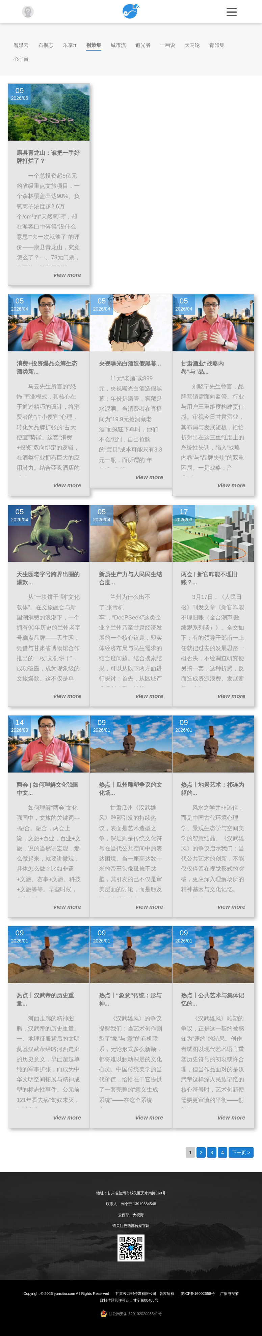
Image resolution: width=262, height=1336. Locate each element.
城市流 (118, 45)
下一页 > (241, 1152)
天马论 (192, 45)
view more (67, 275)
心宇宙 (21, 59)
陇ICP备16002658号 (198, 1293)
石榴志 (45, 45)
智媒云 (21, 45)
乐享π (70, 45)
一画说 (167, 45)
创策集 (93, 45)
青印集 (217, 45)
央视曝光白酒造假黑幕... (130, 363)
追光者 (143, 45)
